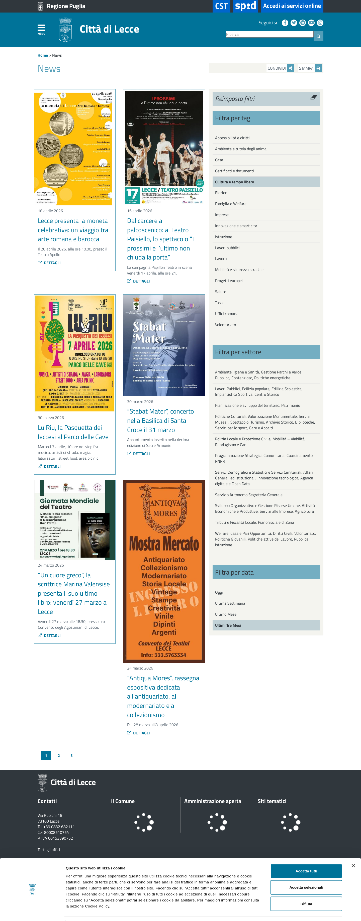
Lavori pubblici (227, 248)
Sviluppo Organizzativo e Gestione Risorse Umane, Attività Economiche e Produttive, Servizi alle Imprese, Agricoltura (265, 508)
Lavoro (221, 258)
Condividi (281, 68)
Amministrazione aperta (212, 801)
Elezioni (221, 193)
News (57, 55)
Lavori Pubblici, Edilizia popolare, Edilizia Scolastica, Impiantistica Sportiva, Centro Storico (259, 392)
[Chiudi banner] (353, 850)
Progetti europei (229, 281)
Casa (219, 160)
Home (43, 55)
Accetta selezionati (306, 872)
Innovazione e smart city (236, 226)
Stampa (310, 68)
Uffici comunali (227, 314)
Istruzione (223, 237)
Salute (220, 292)
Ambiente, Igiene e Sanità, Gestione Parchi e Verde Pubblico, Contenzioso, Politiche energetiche (258, 375)
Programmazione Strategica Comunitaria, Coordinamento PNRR (264, 458)
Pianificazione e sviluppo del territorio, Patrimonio (257, 405)
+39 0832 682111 (59, 827)
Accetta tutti (306, 855)
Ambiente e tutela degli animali (241, 149)
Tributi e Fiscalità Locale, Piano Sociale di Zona (254, 522)
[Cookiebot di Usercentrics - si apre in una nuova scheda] (32, 911)
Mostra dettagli (263, 911)
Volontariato (225, 325)
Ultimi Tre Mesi (228, 625)
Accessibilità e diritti (232, 138)
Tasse (219, 303)
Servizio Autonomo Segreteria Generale (249, 495)
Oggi (219, 592)
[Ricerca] (270, 34)
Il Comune (123, 801)
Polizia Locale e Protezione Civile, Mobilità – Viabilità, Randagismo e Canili (260, 442)
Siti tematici (272, 801)
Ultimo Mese (225, 614)
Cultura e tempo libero (234, 182)
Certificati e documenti (234, 171)
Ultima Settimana (230, 603)
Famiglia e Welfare (230, 204)
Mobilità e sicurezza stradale (239, 270)
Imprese (222, 215)
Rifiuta (306, 888)
